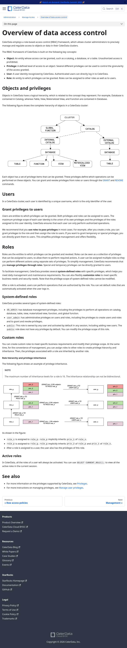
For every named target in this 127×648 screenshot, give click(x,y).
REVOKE (119, 180)
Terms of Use (10, 609)
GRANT (106, 180)
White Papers (10, 551)
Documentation (11, 585)
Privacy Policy (10, 605)
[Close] (125, 2)
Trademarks (9, 618)
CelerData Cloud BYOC (15, 526)
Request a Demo (12, 531)
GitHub (7, 589)
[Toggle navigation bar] (4, 9)
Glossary (8, 560)
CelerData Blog (11, 547)
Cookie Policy (10, 614)
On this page (10, 23)
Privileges (82, 483)
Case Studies (10, 555)
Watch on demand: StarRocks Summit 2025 (62, 2)
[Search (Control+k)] (113, 8)
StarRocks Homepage (14, 580)
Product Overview (12, 522)
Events (7, 564)
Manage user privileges (71, 487)
